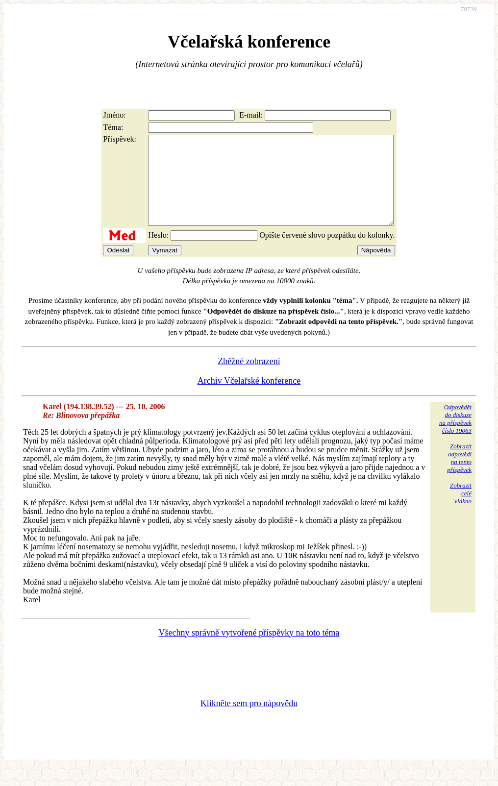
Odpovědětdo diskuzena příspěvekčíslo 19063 (455, 436)
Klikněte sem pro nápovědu (249, 721)
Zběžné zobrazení (249, 379)
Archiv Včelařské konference (249, 398)
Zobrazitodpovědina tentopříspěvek (459, 475)
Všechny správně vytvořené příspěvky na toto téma (249, 650)
